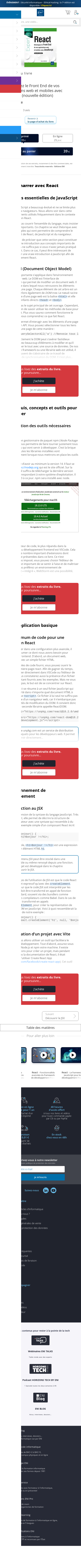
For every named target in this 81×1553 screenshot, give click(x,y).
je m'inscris (40, 1184)
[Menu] (4, 13)
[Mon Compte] (76, 12)
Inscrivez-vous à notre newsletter (40, 1168)
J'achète (39, 382)
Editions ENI (40, 12)
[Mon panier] (67, 12)
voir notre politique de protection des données (36, 1170)
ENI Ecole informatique (28, 1454)
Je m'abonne (38, 390)
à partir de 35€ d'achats (24, 1146)
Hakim (13, 102)
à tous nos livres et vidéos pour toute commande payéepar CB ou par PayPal (57, 1119)
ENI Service (22, 1489)
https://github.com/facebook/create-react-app (31, 969)
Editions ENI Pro (24, 1505)
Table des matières (40, 1035)
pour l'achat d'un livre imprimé (24, 1118)
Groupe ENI (22, 1470)
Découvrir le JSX (55, 1025)
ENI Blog (20, 1437)
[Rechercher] (75, 22)
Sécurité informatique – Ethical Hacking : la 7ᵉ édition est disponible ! (40, 4)
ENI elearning (23, 1522)
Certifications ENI (25, 1538)
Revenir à (41, 120)
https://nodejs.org (27, 468)
